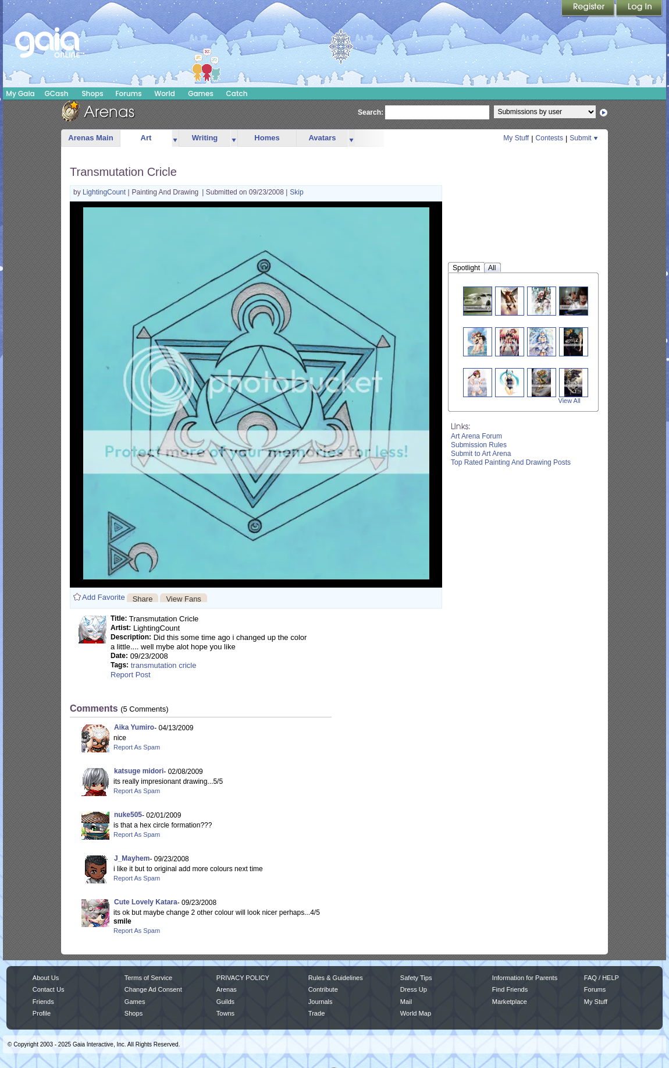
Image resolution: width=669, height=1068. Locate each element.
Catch (237, 93)
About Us (46, 977)
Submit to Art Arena (481, 454)
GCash (57, 93)
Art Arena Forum (476, 436)
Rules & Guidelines (335, 977)
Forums (128, 93)
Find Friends (510, 989)
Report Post (131, 674)
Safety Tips (416, 977)
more (175, 138)
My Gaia (20, 93)
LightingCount (105, 192)
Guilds (225, 1001)
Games (200, 93)
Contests (549, 138)
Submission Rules (479, 445)
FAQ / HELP (601, 977)
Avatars (322, 137)
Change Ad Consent (153, 989)
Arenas (226, 989)
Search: (370, 112)
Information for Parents (524, 977)
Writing (205, 137)
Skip (296, 192)
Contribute (323, 989)
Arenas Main (90, 137)
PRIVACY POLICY (242, 977)
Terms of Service (148, 977)
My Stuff (516, 138)
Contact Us (49, 989)
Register (588, 8)
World (164, 93)
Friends (43, 1001)
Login (639, 8)
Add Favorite (103, 597)
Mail (406, 1001)
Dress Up (413, 989)
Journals (320, 1001)
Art (146, 137)
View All (569, 400)
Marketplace (509, 1001)
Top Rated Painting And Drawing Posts (511, 462)
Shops (92, 93)
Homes (266, 137)
